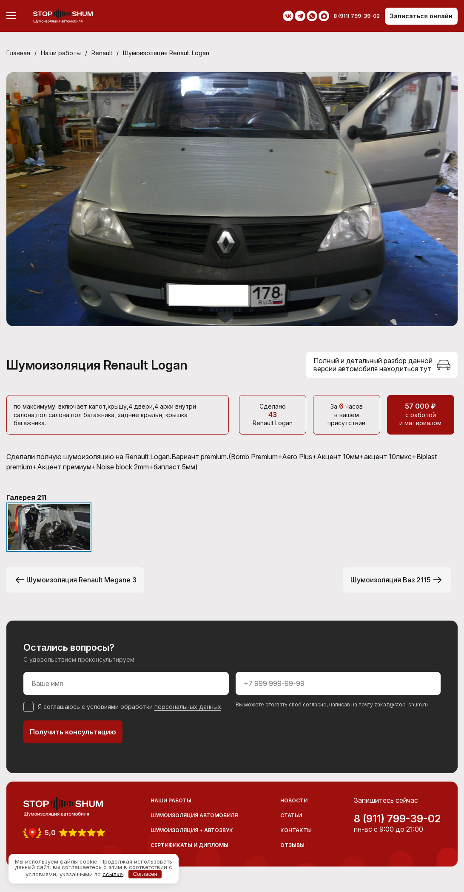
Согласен (145, 874)
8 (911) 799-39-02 (397, 819)
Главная (18, 52)
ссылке (112, 873)
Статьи (291, 815)
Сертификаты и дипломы (189, 845)
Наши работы (61, 52)
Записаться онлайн (421, 16)
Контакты (296, 830)
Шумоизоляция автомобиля (194, 815)
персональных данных (187, 706)
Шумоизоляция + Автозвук (192, 830)
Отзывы (292, 845)
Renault (101, 52)
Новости (293, 800)
